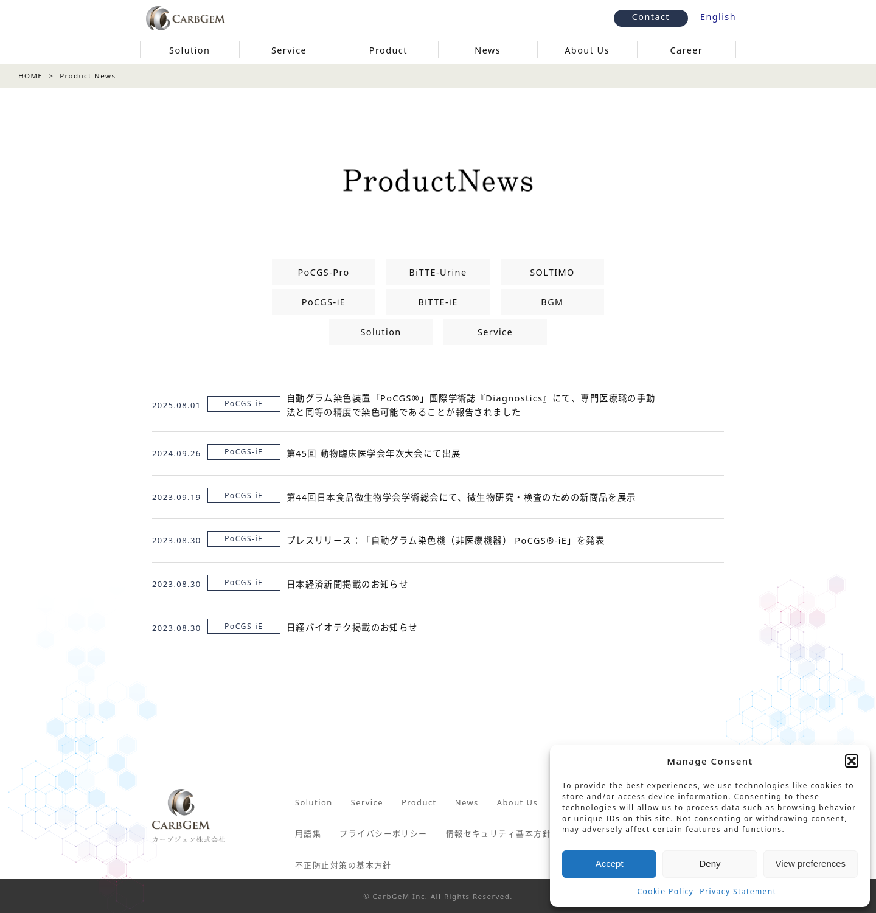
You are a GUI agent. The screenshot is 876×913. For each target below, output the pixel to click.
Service (495, 332)
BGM (552, 302)
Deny (709, 863)
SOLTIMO (552, 272)
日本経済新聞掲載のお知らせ (348, 584)
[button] (852, 761)
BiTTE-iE (437, 302)
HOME (30, 75)
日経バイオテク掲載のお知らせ (352, 627)
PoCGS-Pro (323, 272)
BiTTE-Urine (438, 272)
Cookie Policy (666, 891)
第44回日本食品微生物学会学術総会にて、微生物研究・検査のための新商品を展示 (461, 497)
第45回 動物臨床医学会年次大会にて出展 (374, 453)
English (718, 17)
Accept (610, 863)
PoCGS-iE (324, 302)
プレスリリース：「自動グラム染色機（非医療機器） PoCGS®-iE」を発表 (446, 540)
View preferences (811, 863)
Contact (651, 17)
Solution (380, 332)
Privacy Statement (738, 891)
